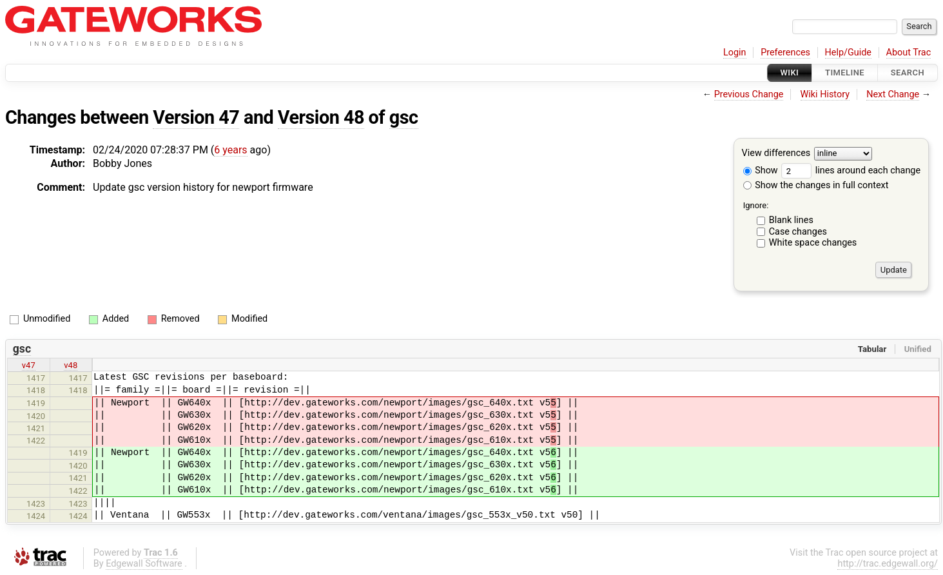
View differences (776, 153)
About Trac (908, 52)
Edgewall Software (144, 563)
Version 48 (321, 117)
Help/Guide (848, 52)
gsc (403, 117)
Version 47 (196, 117)
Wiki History (825, 94)
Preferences (785, 52)
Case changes (798, 231)
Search (907, 72)
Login (734, 52)
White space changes (813, 242)
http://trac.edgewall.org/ (887, 563)
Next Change (892, 94)
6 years (230, 150)
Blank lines (791, 220)
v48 (70, 365)
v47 (28, 365)
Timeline (844, 72)
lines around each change (850, 170)
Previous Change (749, 94)
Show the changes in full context (816, 185)
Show (760, 170)
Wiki (790, 72)
